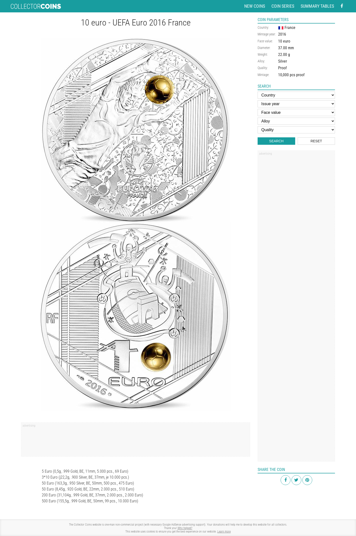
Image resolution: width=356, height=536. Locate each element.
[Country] (296, 95)
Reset (316, 141)
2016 (282, 34)
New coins (254, 6)
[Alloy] (296, 121)
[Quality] (296, 129)
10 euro (284, 41)
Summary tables (317, 6)
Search (276, 141)
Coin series (282, 6)
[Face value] (296, 112)
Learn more (224, 531)
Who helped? (185, 528)
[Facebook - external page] (341, 6)
